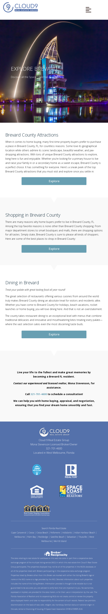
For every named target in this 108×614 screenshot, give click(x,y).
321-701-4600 (38, 394)
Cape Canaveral (18, 532)
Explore (54, 181)
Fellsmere (55, 532)
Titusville (82, 536)
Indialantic (67, 532)
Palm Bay (31, 536)
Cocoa (31, 532)
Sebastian (71, 536)
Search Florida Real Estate (54, 528)
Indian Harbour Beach (84, 532)
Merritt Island (60, 541)
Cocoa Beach (42, 532)
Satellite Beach (57, 536)
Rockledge (43, 536)
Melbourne (19, 536)
